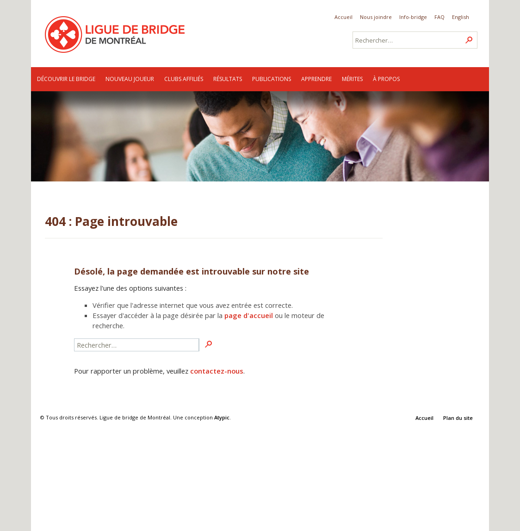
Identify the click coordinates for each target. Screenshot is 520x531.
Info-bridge (413, 16)
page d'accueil (248, 315)
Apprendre (316, 79)
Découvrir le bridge (66, 79)
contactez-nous (216, 370)
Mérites (352, 79)
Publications (271, 79)
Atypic (221, 417)
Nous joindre (376, 16)
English (460, 16)
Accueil (343, 16)
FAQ (439, 16)
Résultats (227, 79)
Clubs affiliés (183, 79)
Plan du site (458, 417)
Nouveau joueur (129, 79)
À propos (386, 79)
